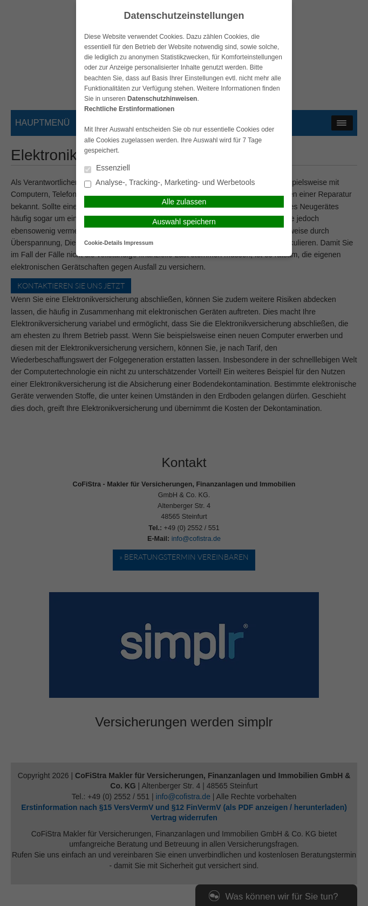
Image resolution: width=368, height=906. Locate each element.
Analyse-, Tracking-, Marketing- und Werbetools (169, 183)
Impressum (138, 243)
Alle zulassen (184, 201)
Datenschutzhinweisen (162, 98)
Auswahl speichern (184, 221)
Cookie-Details (103, 243)
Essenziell (107, 168)
